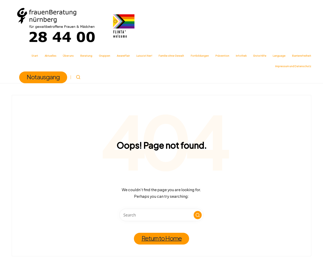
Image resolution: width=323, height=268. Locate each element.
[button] (43, 77)
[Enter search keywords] (161, 215)
